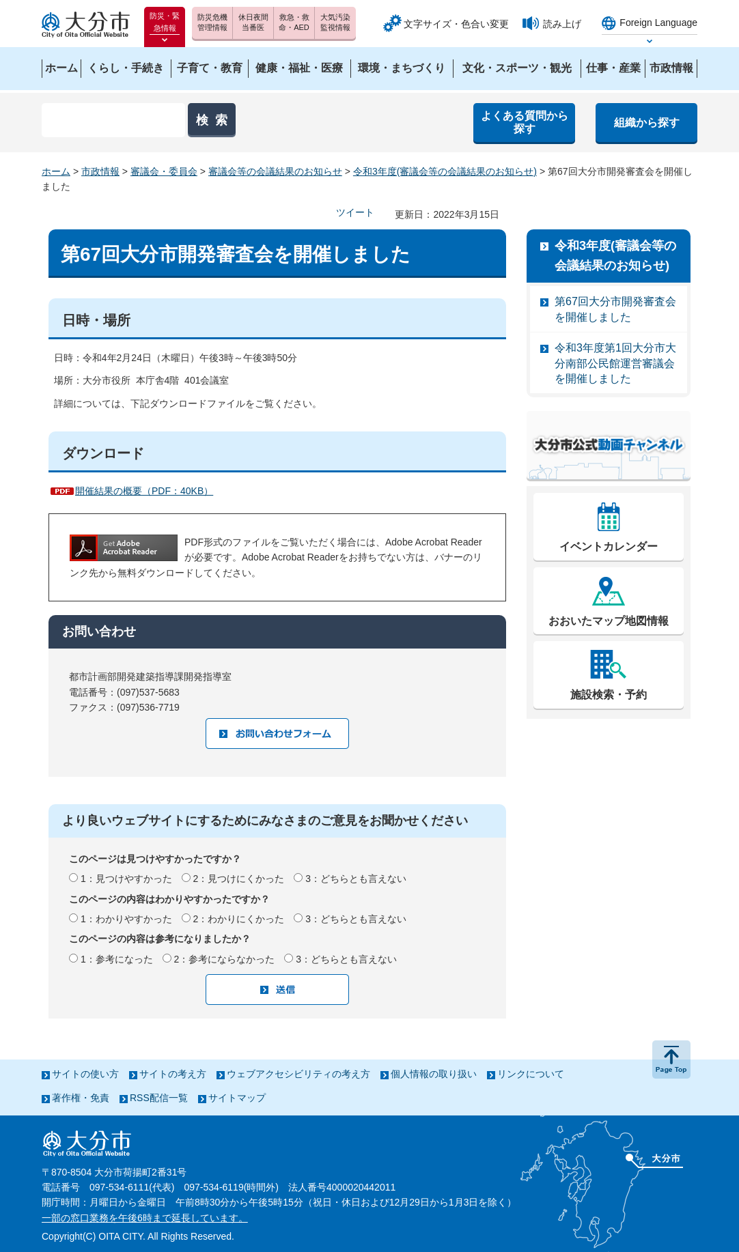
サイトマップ (237, 1097)
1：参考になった (117, 959)
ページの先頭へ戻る (671, 1059)
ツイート (355, 212)
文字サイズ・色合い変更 (456, 23)
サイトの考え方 (172, 1073)
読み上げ (562, 23)
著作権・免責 (80, 1097)
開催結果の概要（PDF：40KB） (144, 490)
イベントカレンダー (608, 546)
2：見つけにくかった (239, 878)
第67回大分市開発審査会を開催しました (615, 309)
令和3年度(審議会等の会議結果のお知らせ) (445, 171)
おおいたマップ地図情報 (608, 621)
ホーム (56, 171)
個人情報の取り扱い (434, 1073)
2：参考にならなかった (224, 959)
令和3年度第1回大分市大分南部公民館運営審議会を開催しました (615, 363)
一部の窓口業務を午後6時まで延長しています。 (145, 1217)
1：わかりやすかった (126, 918)
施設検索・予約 (608, 694)
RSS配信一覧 (159, 1097)
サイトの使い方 (85, 1073)
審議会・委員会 (163, 171)
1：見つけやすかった (126, 878)
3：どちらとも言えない (355, 878)
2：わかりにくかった (239, 918)
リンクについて (530, 1073)
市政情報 (100, 171)
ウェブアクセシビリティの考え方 (298, 1073)
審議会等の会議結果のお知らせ (275, 171)
